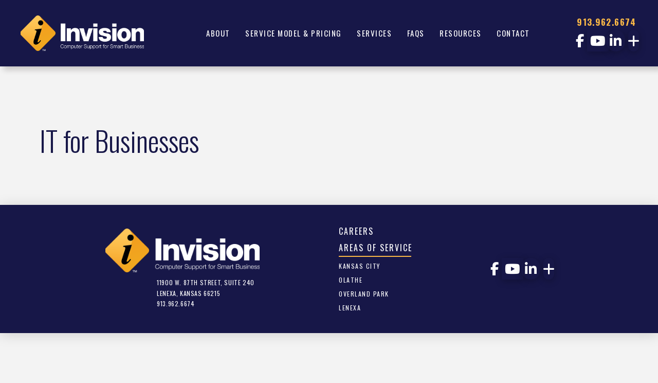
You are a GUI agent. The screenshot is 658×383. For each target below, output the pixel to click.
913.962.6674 (606, 21)
